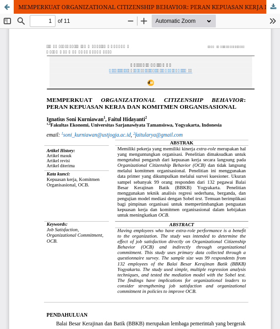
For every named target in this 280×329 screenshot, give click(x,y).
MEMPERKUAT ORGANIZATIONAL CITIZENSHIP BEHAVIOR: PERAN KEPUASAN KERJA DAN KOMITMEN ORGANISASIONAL (149, 7)
